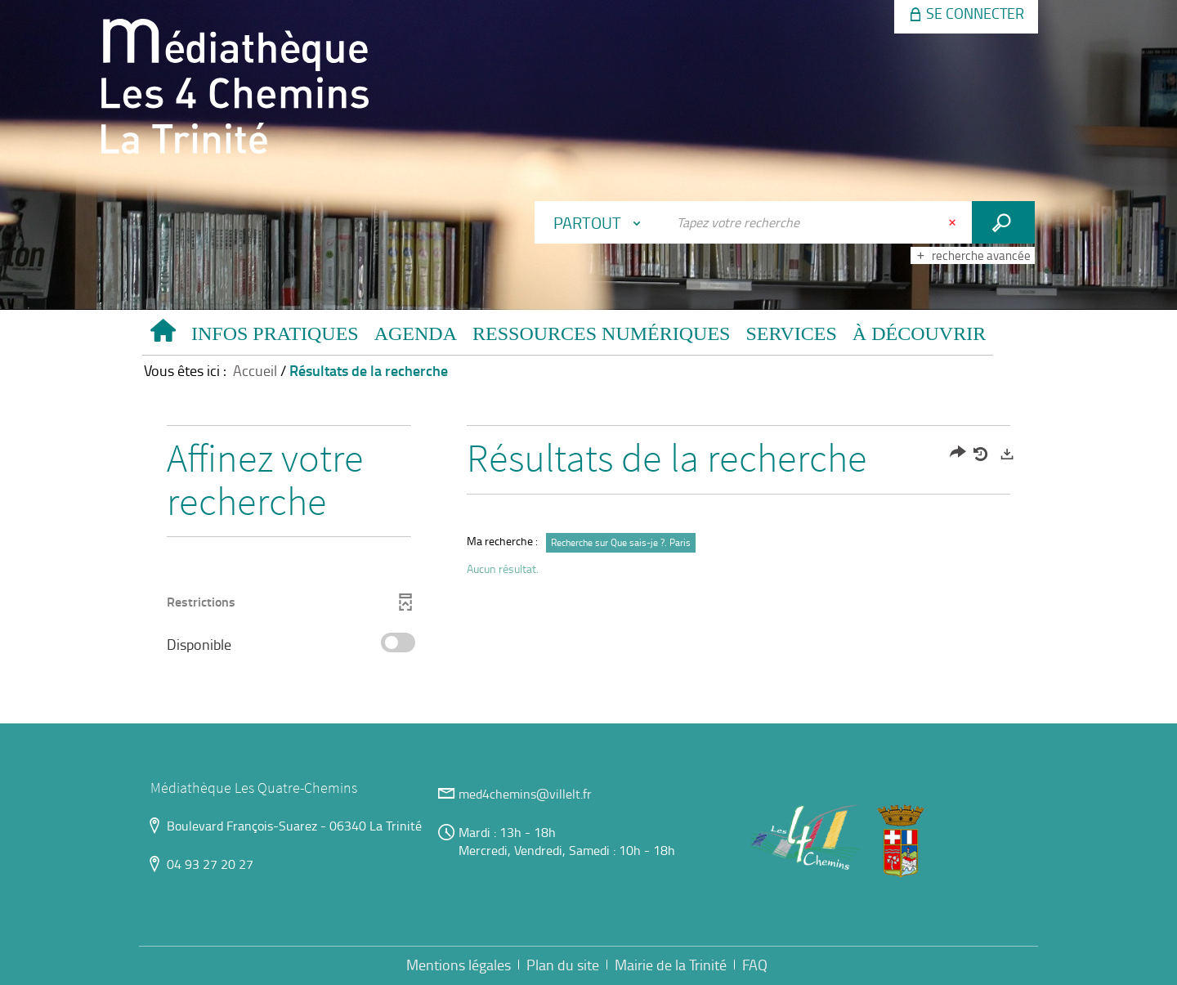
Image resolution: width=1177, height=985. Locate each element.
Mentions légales (458, 964)
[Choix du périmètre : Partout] (601, 222)
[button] (274, 337)
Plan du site (562, 964)
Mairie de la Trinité (671, 964)
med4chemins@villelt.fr (525, 794)
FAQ (755, 964)
